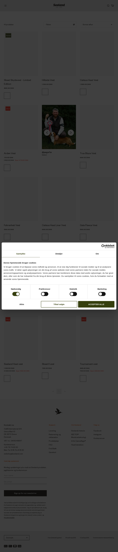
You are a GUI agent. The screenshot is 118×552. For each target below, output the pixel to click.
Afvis (21, 304)
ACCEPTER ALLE (96, 304)
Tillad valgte (59, 304)
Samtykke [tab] (20, 254)
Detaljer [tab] (59, 254)
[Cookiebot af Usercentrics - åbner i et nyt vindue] (103, 246)
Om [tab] (97, 254)
